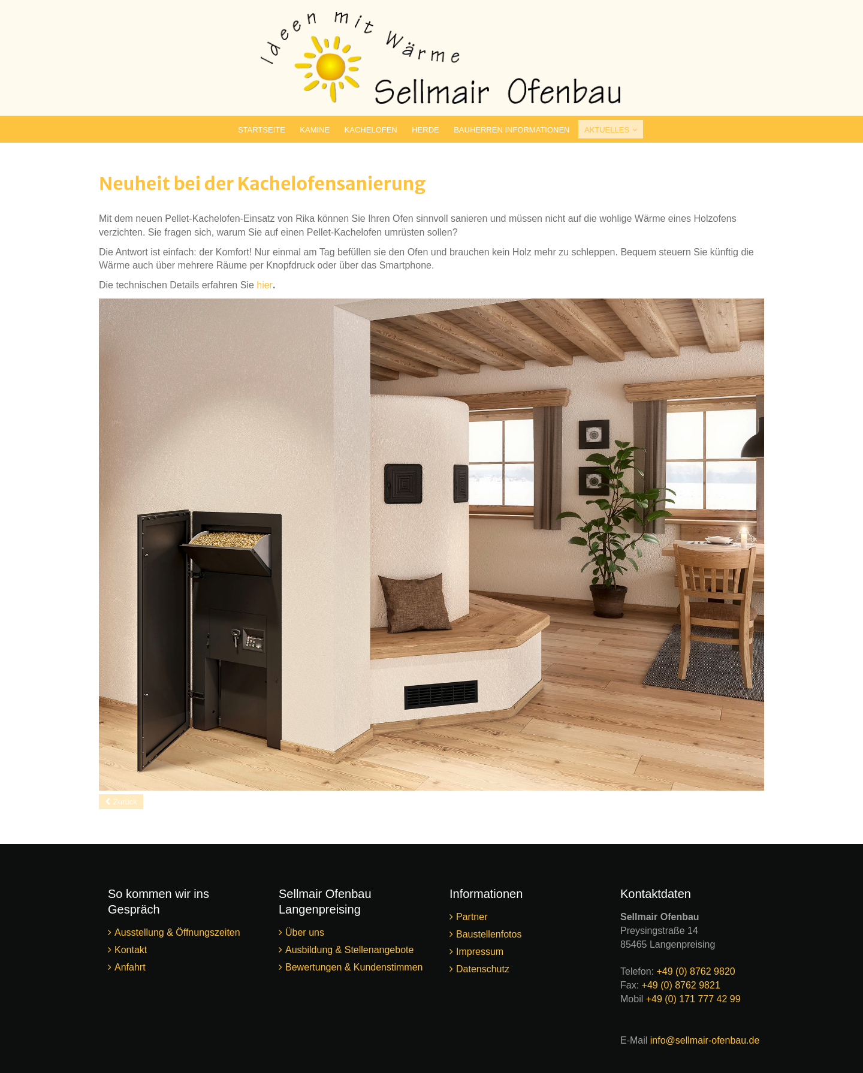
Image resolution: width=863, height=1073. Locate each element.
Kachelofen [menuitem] (371, 129)
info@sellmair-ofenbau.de (705, 1040)
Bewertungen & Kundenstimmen (354, 967)
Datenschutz (482, 969)
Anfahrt (131, 967)
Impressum (479, 952)
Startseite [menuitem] (261, 129)
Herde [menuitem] (425, 129)
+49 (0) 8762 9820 (695, 971)
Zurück (125, 801)
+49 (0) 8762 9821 (681, 985)
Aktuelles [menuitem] (606, 129)
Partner (471, 917)
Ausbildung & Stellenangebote (349, 950)
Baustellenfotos (488, 934)
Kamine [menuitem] (315, 129)
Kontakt (130, 950)
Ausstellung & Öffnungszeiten (177, 932)
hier (265, 285)
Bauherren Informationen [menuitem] (511, 129)
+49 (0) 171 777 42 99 (693, 999)
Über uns (304, 932)
